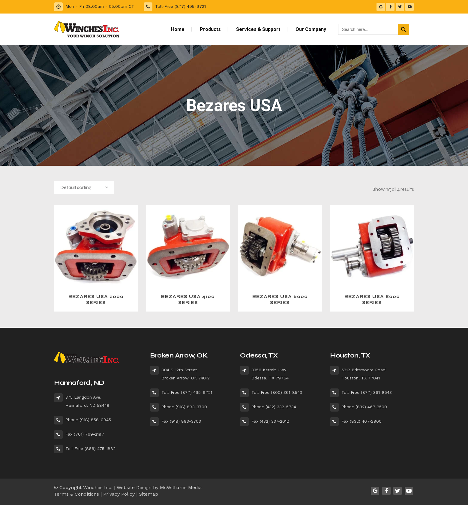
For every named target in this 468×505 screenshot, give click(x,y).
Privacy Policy (119, 494)
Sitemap (148, 494)
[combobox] (84, 187)
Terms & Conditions (76, 494)
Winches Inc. (97, 487)
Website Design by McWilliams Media (159, 487)
